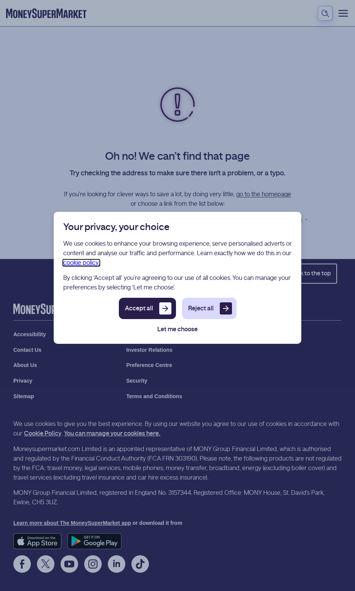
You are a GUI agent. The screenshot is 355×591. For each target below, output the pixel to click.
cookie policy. (81, 263)
